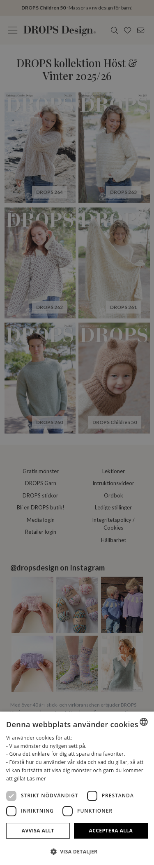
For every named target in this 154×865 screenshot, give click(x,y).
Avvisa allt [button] (38, 830)
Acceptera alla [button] (111, 830)
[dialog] (77, 788)
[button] (77, 851)
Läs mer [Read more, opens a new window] (36, 778)
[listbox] (144, 722)
